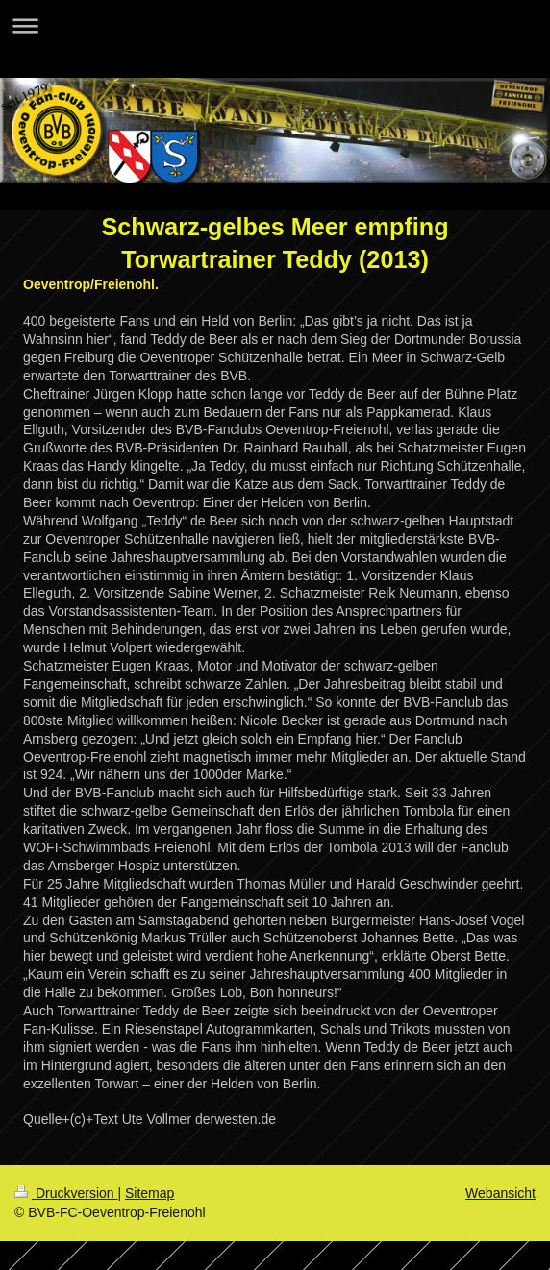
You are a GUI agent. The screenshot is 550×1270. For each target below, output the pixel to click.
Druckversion (65, 1193)
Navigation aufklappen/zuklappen (275, 25)
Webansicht (500, 1193)
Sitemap (149, 1193)
